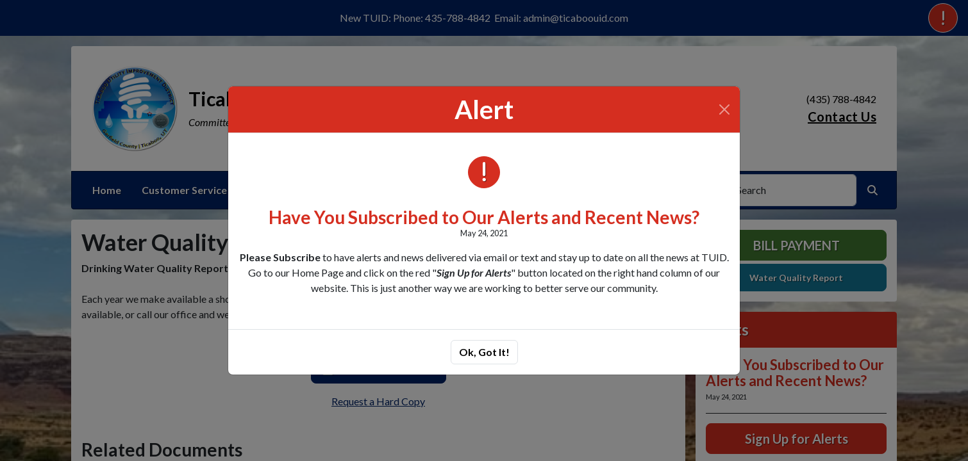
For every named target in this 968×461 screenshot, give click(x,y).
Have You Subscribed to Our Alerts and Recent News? (484, 217)
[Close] (724, 109)
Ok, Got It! (484, 352)
